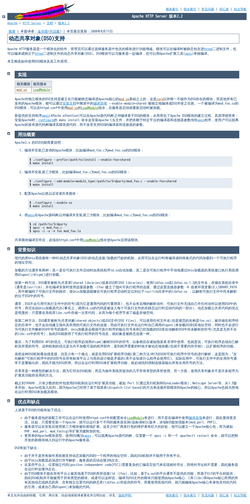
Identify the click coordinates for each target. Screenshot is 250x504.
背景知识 (26, 249)
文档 (50, 23)
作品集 (55, 31)
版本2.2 (64, 23)
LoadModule (41, 90)
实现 (22, 74)
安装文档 (69, 103)
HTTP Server (32, 23)
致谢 (12, 31)
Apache (12, 23)
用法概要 (26, 134)
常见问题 (207, 9)
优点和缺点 (29, 401)
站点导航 (240, 9)
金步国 (43, 31)
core (159, 99)
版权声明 (124, 495)
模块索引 (172, 9)
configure (46, 120)
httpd (208, 49)
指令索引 (190, 9)
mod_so (22, 90)
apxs (188, 53)
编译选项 (100, 103)
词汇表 (224, 9)
